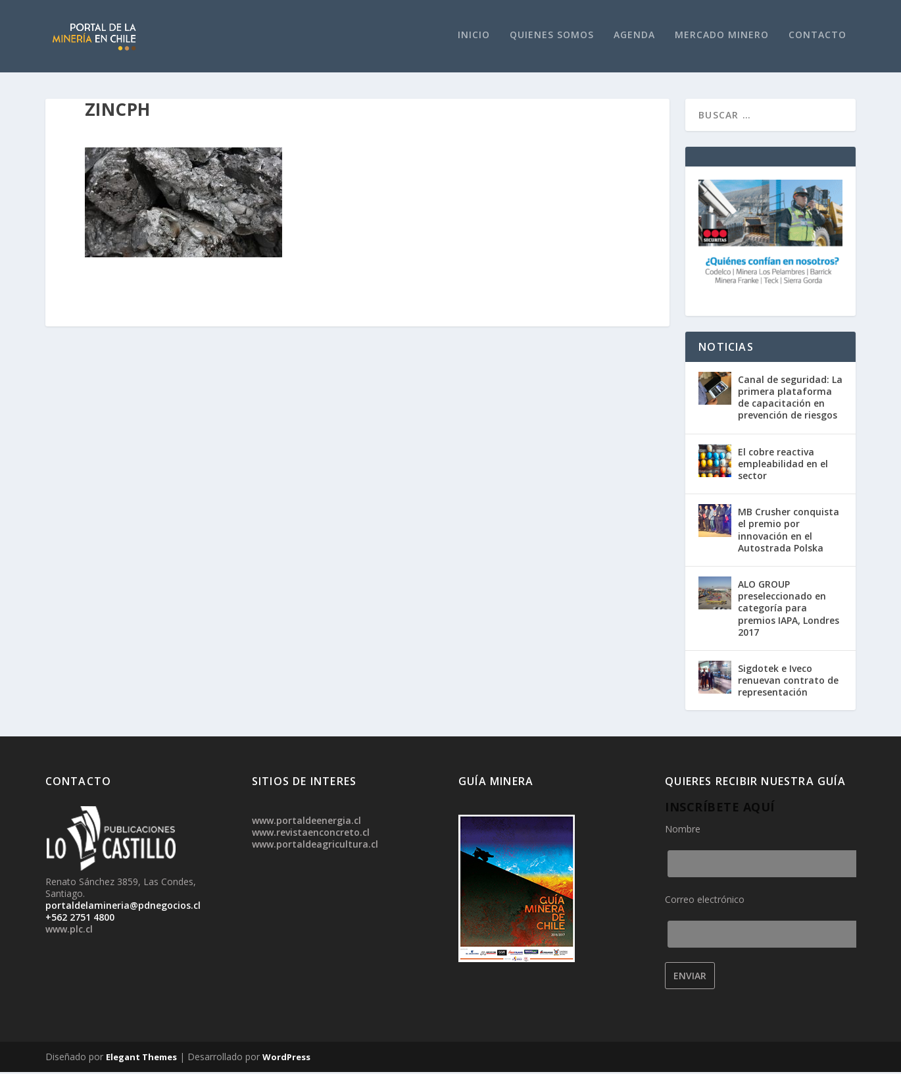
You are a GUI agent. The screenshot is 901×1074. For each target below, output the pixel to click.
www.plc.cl (69, 931)
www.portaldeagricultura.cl (315, 846)
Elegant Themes (141, 1059)
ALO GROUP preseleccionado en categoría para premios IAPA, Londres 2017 (788, 610)
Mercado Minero (722, 36)
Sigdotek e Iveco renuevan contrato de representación (788, 682)
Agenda (634, 36)
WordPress (286, 1059)
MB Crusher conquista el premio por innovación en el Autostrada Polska (788, 531)
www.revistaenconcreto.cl (311, 834)
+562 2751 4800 (79, 919)
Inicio (474, 36)
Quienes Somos (552, 36)
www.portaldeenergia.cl (306, 822)
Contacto (817, 36)
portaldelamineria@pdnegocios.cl (123, 907)
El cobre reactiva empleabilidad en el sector (783, 466)
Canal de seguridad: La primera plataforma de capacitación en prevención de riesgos (790, 399)
